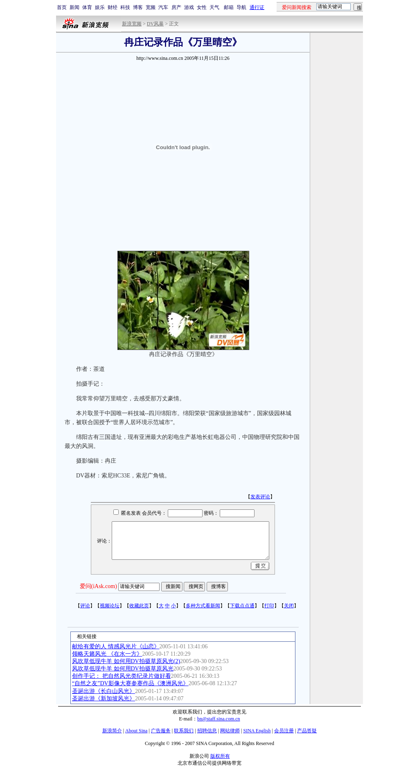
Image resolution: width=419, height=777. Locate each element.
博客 (138, 7)
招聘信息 (207, 731)
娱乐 (100, 7)
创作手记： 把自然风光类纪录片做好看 (121, 676)
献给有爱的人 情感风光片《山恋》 (116, 646)
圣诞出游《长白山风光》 (103, 691)
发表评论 (260, 497)
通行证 (257, 7)
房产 (176, 7)
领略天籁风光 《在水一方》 (107, 654)
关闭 (289, 606)
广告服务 (161, 731)
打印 (269, 606)
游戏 (189, 7)
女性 (202, 7)
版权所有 (220, 756)
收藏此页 (139, 606)
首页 (62, 7)
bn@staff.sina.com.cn (218, 719)
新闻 (74, 7)
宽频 (150, 7)
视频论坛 (109, 606)
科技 (125, 7)
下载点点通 (242, 606)
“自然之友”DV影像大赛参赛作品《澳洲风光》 (130, 683)
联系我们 (184, 731)
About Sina (136, 731)
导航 (241, 7)
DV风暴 (155, 24)
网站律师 (230, 731)
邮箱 (229, 7)
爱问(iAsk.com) (98, 586)
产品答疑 (307, 731)
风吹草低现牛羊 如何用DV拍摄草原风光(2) (126, 661)
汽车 (163, 7)
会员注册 (284, 731)
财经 (112, 7)
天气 (214, 7)
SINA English (256, 731)
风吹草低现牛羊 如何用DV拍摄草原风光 (122, 669)
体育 (87, 7)
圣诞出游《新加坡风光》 (103, 698)
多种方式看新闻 (203, 606)
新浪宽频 (132, 24)
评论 (85, 606)
